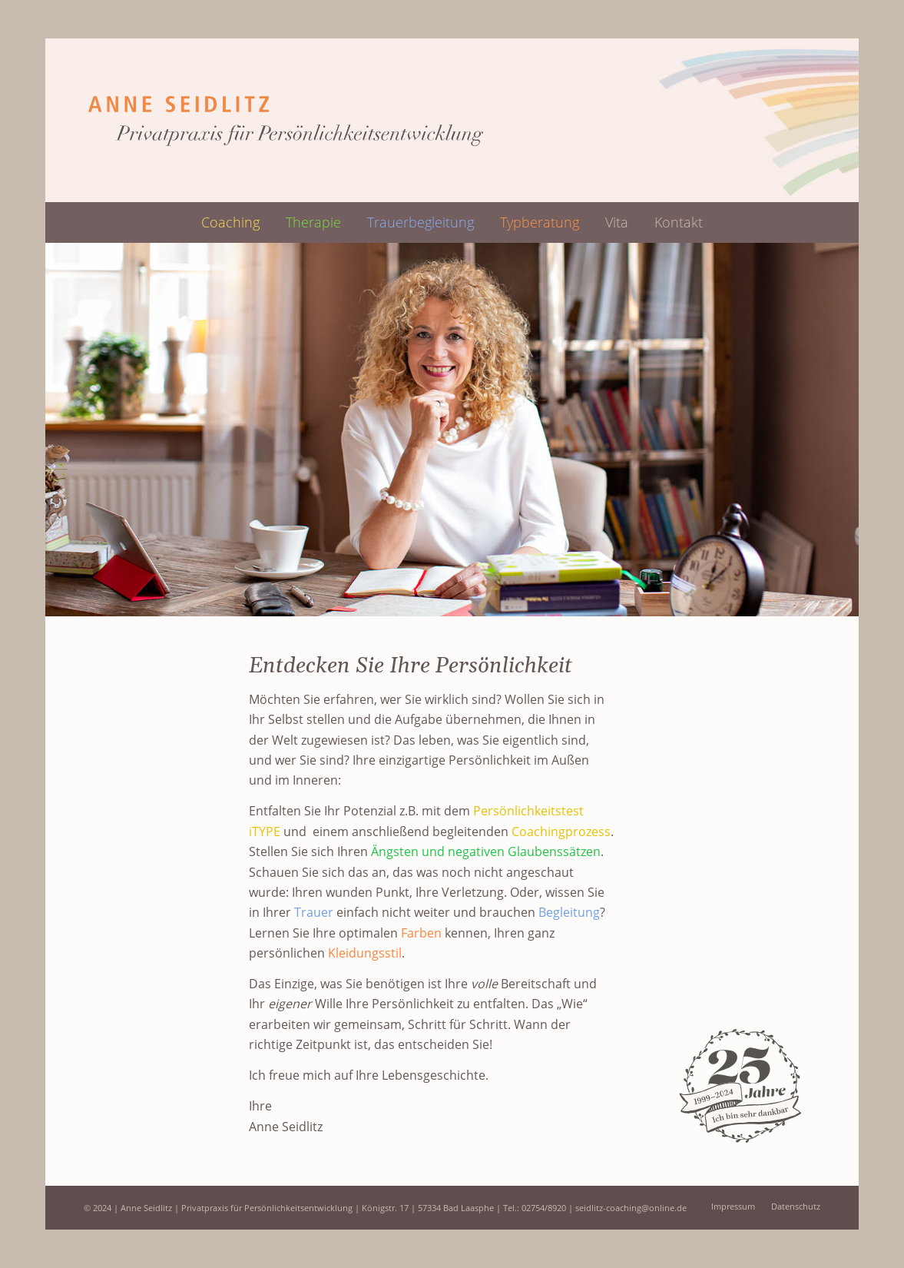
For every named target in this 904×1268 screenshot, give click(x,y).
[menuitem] (230, 222)
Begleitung (569, 912)
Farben (421, 932)
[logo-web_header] (284, 120)
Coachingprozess (561, 831)
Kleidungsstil (365, 952)
